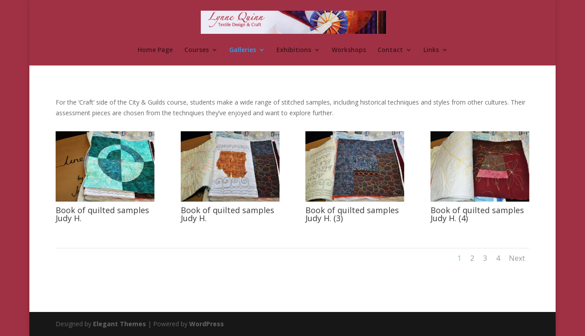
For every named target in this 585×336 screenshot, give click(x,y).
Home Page (155, 50)
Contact (390, 50)
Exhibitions (293, 50)
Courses (196, 50)
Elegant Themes (119, 324)
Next (517, 258)
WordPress (206, 324)
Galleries (242, 50)
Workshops (349, 50)
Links (431, 50)
